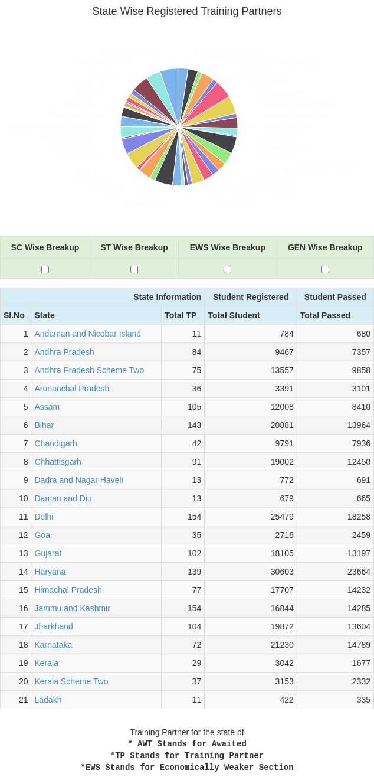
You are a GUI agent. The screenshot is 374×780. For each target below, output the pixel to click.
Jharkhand (53, 626)
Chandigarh (55, 443)
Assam (47, 407)
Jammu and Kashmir (72, 608)
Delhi (43, 516)
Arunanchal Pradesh (71, 388)
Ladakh (47, 699)
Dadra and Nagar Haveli (78, 480)
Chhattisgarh (57, 461)
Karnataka (53, 645)
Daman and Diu (62, 498)
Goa (42, 535)
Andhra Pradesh (64, 352)
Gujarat (47, 553)
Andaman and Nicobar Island (87, 333)
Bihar (44, 425)
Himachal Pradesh (67, 590)
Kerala (46, 663)
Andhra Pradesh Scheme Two (89, 370)
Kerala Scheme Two (71, 681)
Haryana (49, 571)
